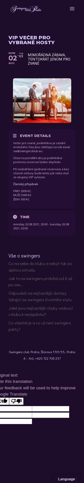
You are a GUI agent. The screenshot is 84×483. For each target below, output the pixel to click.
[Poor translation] (16, 401)
